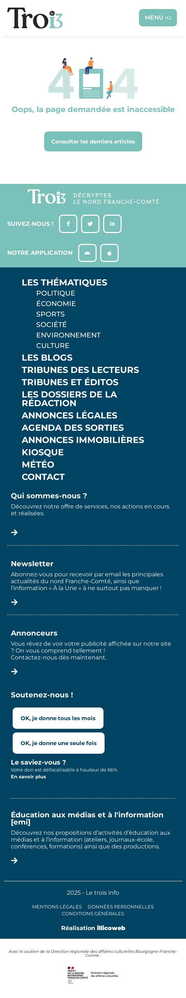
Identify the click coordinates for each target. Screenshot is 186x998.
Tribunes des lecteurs (80, 370)
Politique (55, 293)
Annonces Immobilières (83, 440)
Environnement (68, 335)
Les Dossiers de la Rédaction (69, 399)
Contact (43, 477)
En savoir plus (28, 776)
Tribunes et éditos (70, 382)
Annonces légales (69, 415)
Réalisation (93, 928)
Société (51, 324)
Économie (56, 303)
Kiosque (43, 452)
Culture (52, 345)
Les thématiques (64, 282)
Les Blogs (47, 357)
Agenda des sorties (73, 427)
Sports (50, 314)
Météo (38, 464)
